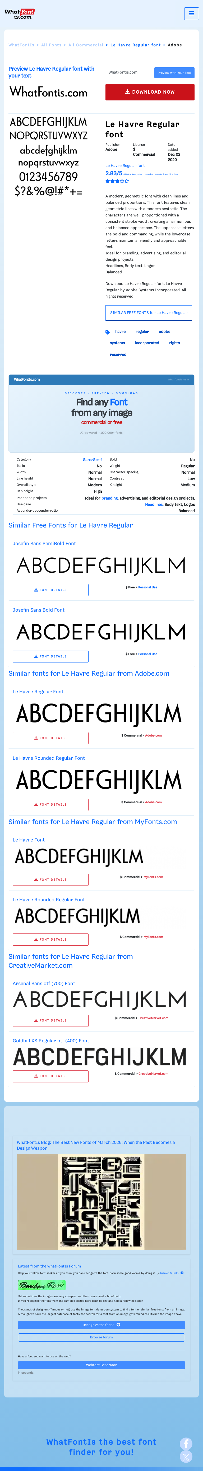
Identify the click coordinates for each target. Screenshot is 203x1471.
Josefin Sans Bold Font (38, 610)
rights (174, 343)
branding (110, 498)
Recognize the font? (101, 1325)
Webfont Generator (101, 1365)
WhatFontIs (21, 45)
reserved (118, 355)
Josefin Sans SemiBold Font (44, 543)
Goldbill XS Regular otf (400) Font (51, 1040)
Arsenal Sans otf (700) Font (44, 983)
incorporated (147, 343)
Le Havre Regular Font (38, 691)
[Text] (128, 72)
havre (120, 332)
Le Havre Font (29, 840)
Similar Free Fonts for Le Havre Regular (70, 525)
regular (142, 332)
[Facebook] (186, 1444)
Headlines (154, 505)
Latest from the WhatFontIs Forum (49, 1266)
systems (117, 343)
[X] (186, 1456)
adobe (164, 332)
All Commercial (86, 45)
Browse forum (101, 1337)
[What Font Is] (20, 13)
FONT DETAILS (50, 590)
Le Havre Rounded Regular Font (49, 758)
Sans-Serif (92, 460)
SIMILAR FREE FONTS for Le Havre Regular (148, 313)
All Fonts (51, 45)
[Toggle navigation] (191, 13)
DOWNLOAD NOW (150, 92)
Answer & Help (171, 1273)
